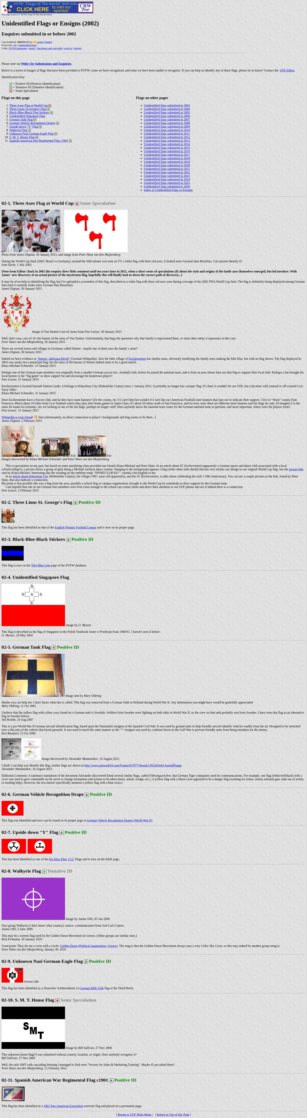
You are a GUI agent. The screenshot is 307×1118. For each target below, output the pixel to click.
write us (68, 48)
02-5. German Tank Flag (40, 647)
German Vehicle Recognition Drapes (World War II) (119, 820)
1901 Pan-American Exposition (63, 1106)
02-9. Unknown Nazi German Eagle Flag (56, 961)
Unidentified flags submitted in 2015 (167, 147)
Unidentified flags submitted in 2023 (167, 176)
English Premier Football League (75, 527)
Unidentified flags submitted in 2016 (167, 151)
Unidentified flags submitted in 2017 (167, 154)
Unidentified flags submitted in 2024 (167, 179)
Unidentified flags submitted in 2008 (167, 123)
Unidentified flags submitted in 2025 (167, 183)
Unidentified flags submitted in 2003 (167, 105)
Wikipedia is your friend (17, 417)
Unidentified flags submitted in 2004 (167, 109)
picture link (296, 469)
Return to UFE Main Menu (134, 1114)
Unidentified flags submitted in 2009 (167, 126)
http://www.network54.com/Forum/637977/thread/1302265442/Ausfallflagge (132, 765)
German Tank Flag (21, 119)
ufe (15, 45)
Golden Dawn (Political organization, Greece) (88, 946)
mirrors (77, 48)
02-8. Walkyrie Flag (37, 871)
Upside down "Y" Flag (23, 126)
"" (53, 358)
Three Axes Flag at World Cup (28, 105)
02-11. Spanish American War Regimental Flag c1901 (55, 1080)
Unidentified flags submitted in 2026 (167, 186)
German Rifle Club (92, 988)
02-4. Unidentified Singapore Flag (35, 577)
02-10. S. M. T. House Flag (28, 1000)
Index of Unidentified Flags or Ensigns (168, 190)
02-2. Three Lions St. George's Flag (37, 502)
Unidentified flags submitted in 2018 (167, 158)
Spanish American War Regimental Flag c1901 (38, 140)
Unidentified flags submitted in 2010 (167, 130)
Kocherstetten (137, 358)
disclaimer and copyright (49, 48)
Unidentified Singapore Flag (27, 116)
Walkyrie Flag (18, 130)
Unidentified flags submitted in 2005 (167, 112)
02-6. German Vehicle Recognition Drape (43, 794)
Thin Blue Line (40, 565)
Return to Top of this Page (173, 1114)
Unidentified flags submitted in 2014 (167, 144)
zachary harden (44, 42)
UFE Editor (287, 70)
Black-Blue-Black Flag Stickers (29, 112)
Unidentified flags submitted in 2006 (167, 116)
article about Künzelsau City (30, 476)
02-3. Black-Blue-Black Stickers (33, 539)
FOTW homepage (18, 48)
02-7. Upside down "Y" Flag (44, 832)
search (32, 48)
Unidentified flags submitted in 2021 (167, 168)
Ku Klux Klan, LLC (61, 859)
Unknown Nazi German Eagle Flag (31, 133)
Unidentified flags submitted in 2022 (167, 172)
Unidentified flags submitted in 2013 (167, 140)
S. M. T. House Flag (22, 137)
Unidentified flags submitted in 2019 (167, 161)
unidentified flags (27, 45)
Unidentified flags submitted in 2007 (167, 119)
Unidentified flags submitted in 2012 (167, 137)
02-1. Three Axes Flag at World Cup (38, 203)
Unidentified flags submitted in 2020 (167, 165)
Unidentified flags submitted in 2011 (167, 133)
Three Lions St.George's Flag (27, 109)
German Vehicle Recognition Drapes (32, 123)
